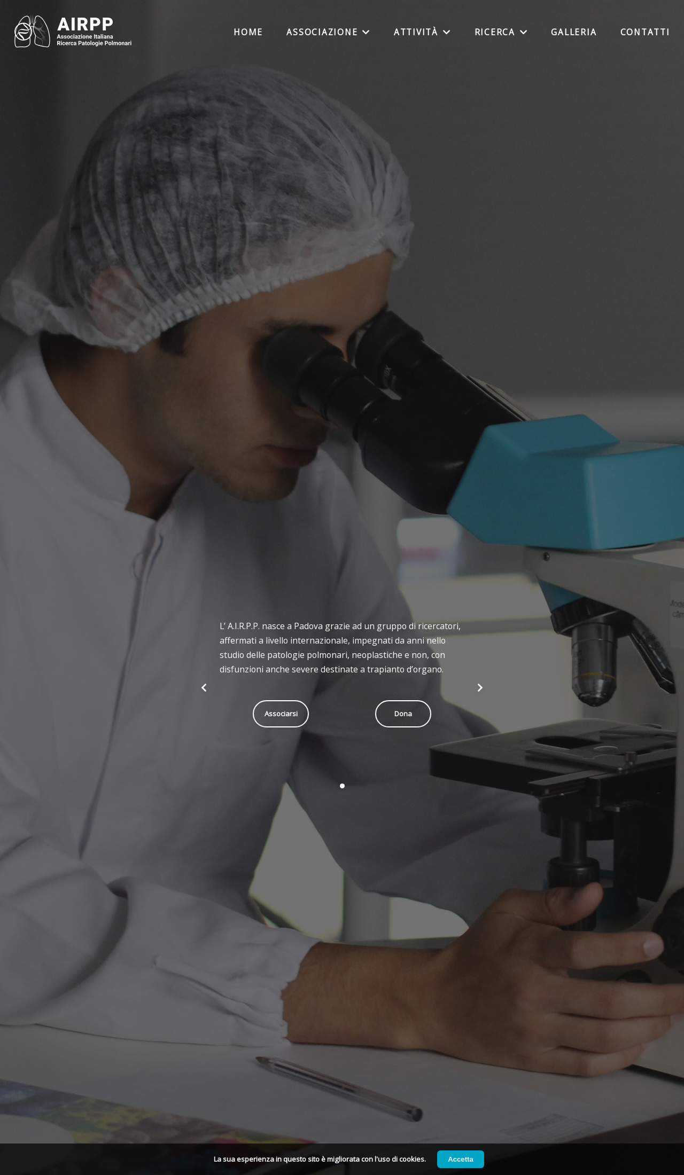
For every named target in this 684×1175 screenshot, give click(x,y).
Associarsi (281, 713)
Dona (403, 713)
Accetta (460, 1159)
